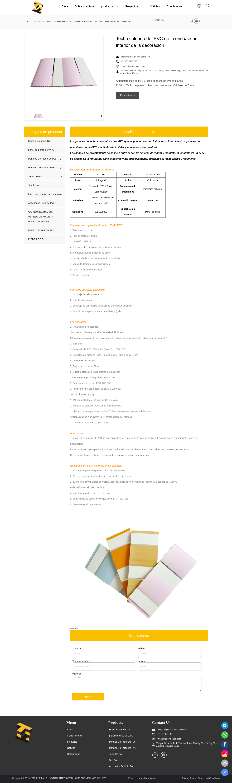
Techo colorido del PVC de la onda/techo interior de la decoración (102, 21)
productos (109, 6)
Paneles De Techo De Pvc (57, 21)
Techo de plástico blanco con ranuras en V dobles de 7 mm (160, 85)
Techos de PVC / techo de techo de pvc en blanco (154, 81)
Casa (65, 6)
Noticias (155, 6)
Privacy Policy (189, 778)
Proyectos (134, 6)
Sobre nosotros (84, 6)
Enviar (88, 696)
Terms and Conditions (209, 778)
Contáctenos (174, 6)
